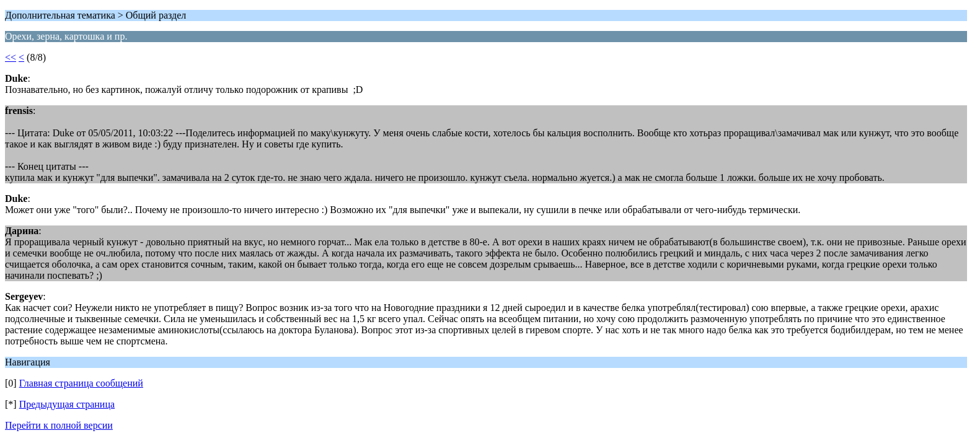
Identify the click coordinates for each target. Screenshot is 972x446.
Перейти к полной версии (59, 425)
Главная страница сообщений (81, 383)
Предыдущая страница (67, 404)
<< (10, 57)
